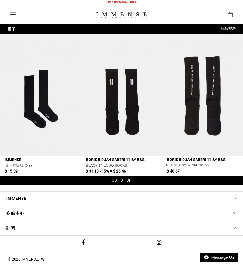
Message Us (219, 257)
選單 (13, 14)
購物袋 (230, 14)
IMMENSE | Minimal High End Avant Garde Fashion (121, 15)
